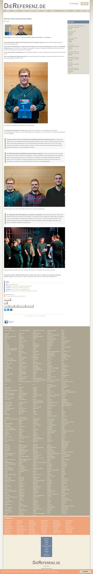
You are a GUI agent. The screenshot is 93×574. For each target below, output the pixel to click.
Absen (62, 330)
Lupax (48, 438)
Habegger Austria (8, 402)
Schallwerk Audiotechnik (9, 480)
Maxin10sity (49, 446)
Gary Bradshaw (7, 523)
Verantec (49, 501)
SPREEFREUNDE (65, 489)
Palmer (34, 464)
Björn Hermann (56, 520)
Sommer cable (36, 488)
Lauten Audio (7, 426)
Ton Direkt (49, 497)
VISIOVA (35, 504)
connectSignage (36, 368)
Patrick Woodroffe (8, 531)
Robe (62, 475)
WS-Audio (63, 510)
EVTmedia (6, 389)
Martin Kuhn (31, 528)
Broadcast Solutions (8, 358)
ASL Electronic (50, 340)
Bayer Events (7, 354)
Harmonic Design (65, 402)
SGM (5, 302)
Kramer (34, 422)
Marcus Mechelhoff (8, 528)
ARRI (62, 339)
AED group (35, 335)
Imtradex (35, 411)
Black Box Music (50, 356)
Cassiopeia (49, 362)
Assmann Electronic (65, 340)
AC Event (49, 332)
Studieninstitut (22, 492)
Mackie (63, 440)
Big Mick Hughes (45, 520)
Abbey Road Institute (51, 330)
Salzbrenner (21, 479)
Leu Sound (21, 431)
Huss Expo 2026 (72, 31)
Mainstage (35, 444)
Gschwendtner (64, 399)
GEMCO (21, 396)
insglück (63, 413)
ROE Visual (21, 477)
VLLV (5, 506)
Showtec (21, 485)
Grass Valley (7, 399)
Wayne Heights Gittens (34, 534)
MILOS (6, 452)
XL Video (21, 512)
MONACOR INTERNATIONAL (54, 453)
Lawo (34, 426)
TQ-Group (6, 498)
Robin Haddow (68, 531)
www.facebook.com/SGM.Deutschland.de (21, 286)
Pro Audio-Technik (8, 470)
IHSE (62, 410)
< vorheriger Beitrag (28, 316)
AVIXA (62, 348)
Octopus (6, 461)
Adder (20, 335)
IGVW (48, 410)
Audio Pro (63, 344)
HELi (20, 405)
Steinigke (63, 491)
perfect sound (7, 467)
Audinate (21, 344)
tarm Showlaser (64, 494)
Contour (63, 368)
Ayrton (62, 350)
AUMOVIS (6, 347)
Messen (21, 11)
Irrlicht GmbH (7, 414)
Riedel (34, 475)
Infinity (5, 413)
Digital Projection (22, 374)
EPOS (5, 384)
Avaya (48, 347)
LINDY (5, 435)
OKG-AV (49, 461)
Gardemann (64, 395)
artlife (5, 340)
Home (5, 10)
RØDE (62, 477)
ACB (62, 332)
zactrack (49, 512)
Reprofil (6, 475)
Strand (5, 492)
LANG (20, 425)
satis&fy (49, 479)
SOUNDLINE (22, 489)
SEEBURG (35, 482)
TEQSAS (63, 495)
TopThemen (70, 10)
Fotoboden (63, 393)
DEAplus (35, 372)
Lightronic (49, 434)
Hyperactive (35, 408)
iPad (46, 544)
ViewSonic (35, 503)
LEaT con (21, 429)
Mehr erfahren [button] (55, 571)
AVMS (20, 350)
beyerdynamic (64, 354)
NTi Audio (35, 459)
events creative (7, 387)
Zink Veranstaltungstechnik (39, 513)
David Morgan (32, 522)
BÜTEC (20, 360)
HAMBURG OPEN (23, 402)
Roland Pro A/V (36, 477)
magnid (20, 444)
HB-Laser (35, 404)
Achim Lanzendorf (8, 520)
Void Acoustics (50, 506)
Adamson (49, 333)
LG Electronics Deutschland (67, 431)
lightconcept (7, 434)
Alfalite (62, 336)
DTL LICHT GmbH (51, 377)
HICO (34, 405)
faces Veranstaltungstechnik (10, 390)
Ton (36, 11)
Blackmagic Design (65, 356)
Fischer (34, 392)
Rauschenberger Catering (10, 474)
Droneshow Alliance (23, 377)
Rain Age (63, 473)
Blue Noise (6, 357)
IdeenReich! (7, 410)
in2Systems (49, 411)
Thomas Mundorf (20, 534)
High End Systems (51, 405)
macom (6, 441)
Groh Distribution (22, 399)
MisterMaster (36, 452)
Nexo (5, 458)
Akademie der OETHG (38, 336)
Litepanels (21, 435)
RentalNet (63, 474)
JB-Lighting (6, 417)
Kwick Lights (36, 423)
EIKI (62, 378)
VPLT (20, 507)
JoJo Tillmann (44, 525)
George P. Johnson (51, 396)
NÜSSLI (49, 459)
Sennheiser (49, 482)
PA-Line (20, 464)
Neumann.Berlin (65, 456)
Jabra (62, 414)
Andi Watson (19, 520)
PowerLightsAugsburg (38, 468)
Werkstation (49, 509)
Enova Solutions (50, 381)
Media (50, 11)
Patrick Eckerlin (68, 529)
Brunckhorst (35, 358)
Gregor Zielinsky (32, 523)
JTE (34, 417)
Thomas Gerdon (8, 534)
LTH (5, 438)
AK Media (21, 336)
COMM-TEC (50, 366)
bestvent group (50, 354)
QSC (20, 473)
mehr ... (70, 35)
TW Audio (35, 500)
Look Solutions (36, 436)
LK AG (48, 435)
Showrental (6, 485)
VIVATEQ (49, 504)
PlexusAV (63, 467)
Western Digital (64, 509)
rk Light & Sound (51, 475)
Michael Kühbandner (70, 528)
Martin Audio (7, 446)
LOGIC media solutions (24, 436)
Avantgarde (35, 347)
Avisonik (49, 348)
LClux (20, 428)
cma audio (6, 366)
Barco (62, 353)
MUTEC (6, 456)
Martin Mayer (44, 528)
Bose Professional (23, 357)
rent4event (49, 474)
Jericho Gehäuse (22, 417)
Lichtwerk (6, 432)
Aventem (21, 348)
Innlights (49, 413)
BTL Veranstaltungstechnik (10, 360)
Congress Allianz (22, 368)
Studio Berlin (36, 492)
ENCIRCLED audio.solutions (25, 381)
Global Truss (21, 397)
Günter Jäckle (44, 523)
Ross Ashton (32, 532)
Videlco (20, 503)
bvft (34, 360)
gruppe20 (49, 399)
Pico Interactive (22, 467)
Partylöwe (49, 465)
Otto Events (64, 462)
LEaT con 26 (71, 45)
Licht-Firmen (22, 305)
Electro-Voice (64, 379)
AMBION (35, 338)
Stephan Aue (44, 532)
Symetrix (49, 492)
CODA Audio (36, 366)
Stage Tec (21, 491)
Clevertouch (64, 365)
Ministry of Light (22, 452)
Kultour (20, 423)
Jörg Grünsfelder (57, 525)
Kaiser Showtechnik (23, 419)
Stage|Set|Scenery (51, 491)
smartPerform (64, 486)
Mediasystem (7, 449)
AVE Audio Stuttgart (65, 347)
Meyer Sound (50, 450)
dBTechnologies (22, 372)
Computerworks (64, 366)
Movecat (21, 455)
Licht (29, 11)
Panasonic (21, 465)
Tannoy (34, 494)
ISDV (20, 414)
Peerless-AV (64, 465)
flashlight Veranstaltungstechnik (68, 392)
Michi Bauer (7, 529)
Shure (62, 485)
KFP (5, 420)
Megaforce (63, 449)
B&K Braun (21, 351)
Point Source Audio (8, 468)
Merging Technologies (23, 450)
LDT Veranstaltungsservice (10, 429)
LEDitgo (63, 429)
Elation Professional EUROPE (39, 379)
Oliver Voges (44, 529)
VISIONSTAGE (7, 504)
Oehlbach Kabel (22, 461)
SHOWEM (35, 483)
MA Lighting (35, 440)
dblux (5, 372)
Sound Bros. (64, 488)
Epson (20, 384)
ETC (34, 384)
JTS (48, 417)
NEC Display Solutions (24, 456)
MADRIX (49, 441)
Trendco (20, 498)
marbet (48, 444)
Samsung (35, 479)
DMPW (20, 375)
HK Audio (21, 407)
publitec (63, 471)
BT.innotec (49, 358)
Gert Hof (18, 523)
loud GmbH (63, 436)
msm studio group (37, 455)
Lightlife (20, 434)
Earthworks (63, 377)
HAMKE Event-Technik (38, 402)
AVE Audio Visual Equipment (10, 348)
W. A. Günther (7, 509)
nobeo (62, 458)
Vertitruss (6, 503)
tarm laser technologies (52, 494)
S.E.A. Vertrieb (7, 479)
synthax (63, 492)
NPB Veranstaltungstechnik (25, 459)
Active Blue (6, 333)
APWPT (20, 339)
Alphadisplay (21, 338)
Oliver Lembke (32, 529)
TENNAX (49, 495)
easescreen (7, 378)
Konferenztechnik (60, 11)
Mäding (34, 441)
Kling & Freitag (50, 420)
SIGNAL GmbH (7, 486)
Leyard (34, 431)
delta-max (49, 372)
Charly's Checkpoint (37, 363)
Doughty (49, 375)
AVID (34, 348)
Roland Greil (7, 532)
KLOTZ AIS (63, 420)
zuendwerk (63, 513)
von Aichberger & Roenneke (67, 506)
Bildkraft (35, 356)
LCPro (34, 428)
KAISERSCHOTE (37, 419)
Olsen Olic (55, 529)
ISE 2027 (70, 62)
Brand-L (49, 357)
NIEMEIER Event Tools (38, 458)
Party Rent (35, 465)
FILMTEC (21, 392)
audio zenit (6, 345)
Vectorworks (35, 501)
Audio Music (50, 344)
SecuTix (20, 482)
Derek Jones (44, 522)
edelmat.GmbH (22, 378)
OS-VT (48, 462)
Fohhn (48, 393)
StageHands (35, 491)
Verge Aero (63, 501)
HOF (62, 407)
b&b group (6, 351)
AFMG (62, 335)
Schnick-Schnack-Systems (39, 480)
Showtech (35, 485)
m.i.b (20, 440)
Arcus (34, 339)
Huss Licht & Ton (22, 408)
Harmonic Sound (8, 404)
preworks (49, 468)
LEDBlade (49, 429)
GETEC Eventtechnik (9, 397)
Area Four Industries (51, 339)
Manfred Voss (32, 526)
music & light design (65, 455)
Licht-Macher (29, 305)
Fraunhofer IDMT (22, 395)
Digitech (35, 374)
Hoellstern (49, 407)
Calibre (63, 360)
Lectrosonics (36, 429)
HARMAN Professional (52, 402)
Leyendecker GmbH (51, 431)
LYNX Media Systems (9, 440)
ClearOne (49, 365)
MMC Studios (22, 453)
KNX (5, 422)
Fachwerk (21, 390)
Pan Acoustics (64, 464)
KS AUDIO (49, 422)
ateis (34, 342)
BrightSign (63, 357)
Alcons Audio (50, 336)
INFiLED (63, 411)
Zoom (48, 513)
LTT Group (21, 438)
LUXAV (63, 438)
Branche (13, 11)
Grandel (63, 397)
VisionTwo (21, 504)
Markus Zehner (64, 444)
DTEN (34, 377)
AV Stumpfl (21, 347)
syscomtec (6, 494)
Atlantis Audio (64, 342)
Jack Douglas (7, 525)
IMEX (5, 411)
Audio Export (36, 344)
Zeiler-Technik (64, 512)
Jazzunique (63, 416)
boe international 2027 (73, 57)
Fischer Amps (50, 392)
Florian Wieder (56, 522)
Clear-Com (35, 365)
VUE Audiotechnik (51, 507)
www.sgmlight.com (13, 284)
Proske (34, 471)
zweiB (5, 515)
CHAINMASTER (22, 363)
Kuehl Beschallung (8, 423)
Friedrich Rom (68, 522)
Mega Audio (49, 449)
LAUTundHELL (22, 426)
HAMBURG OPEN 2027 (73, 51)
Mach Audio (49, 440)
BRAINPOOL (36, 357)
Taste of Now (7, 495)
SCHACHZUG (64, 479)
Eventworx (35, 387)
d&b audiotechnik (51, 371)
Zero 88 (6, 513)
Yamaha (35, 512)
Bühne (43, 11)
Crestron (49, 369)
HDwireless (49, 404)
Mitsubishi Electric (51, 452)
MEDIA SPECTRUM (51, 447)
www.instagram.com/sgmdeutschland (21, 289)
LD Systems (50, 428)
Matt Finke (55, 528)
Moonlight (63, 453)
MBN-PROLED (64, 446)
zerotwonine (21, 513)
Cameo (6, 362)
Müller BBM (49, 455)
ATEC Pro (21, 342)
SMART (49, 486)
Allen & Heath (7, 338)
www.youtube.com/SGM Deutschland (20, 287)
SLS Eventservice (37, 486)
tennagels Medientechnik (38, 495)
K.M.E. (62, 417)
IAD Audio (49, 408)
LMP (62, 435)
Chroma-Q (6, 365)
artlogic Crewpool (22, 340)
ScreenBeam (7, 482)
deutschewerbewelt (8, 374)
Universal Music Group (66, 500)
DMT (34, 375)
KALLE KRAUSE (51, 419)
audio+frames (22, 345)
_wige (34, 515)
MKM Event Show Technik (67, 452)
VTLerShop (35, 507)
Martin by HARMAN (23, 446)
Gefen (5, 396)
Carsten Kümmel (69, 520)
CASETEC (35, 362)
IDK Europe (21, 410)
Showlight (49, 483)
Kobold (20, 422)
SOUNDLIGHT (7, 489)
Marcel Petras (56, 526)
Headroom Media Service (67, 404)
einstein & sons (7, 379)
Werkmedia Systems (37, 509)
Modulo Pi (35, 453)
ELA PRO (21, 379)
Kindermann (35, 420)
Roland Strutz (20, 532)
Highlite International (65, 405)
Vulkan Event (64, 507)
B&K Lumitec (36, 351)
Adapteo (6, 335)
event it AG (63, 384)
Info (86, 11)
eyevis (62, 389)
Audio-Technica (36, 345)
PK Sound (49, 467)
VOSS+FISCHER (8, 507)
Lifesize (20, 432)
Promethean (21, 471)
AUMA (62, 345)
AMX (5, 339)
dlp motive (6, 375)
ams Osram (64, 338)
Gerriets (63, 396)
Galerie (78, 10)
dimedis (49, 374)
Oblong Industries (65, 459)
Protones (49, 471)
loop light (49, 436)
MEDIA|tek (21, 449)
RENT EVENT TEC (37, 474)
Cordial (20, 369)
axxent (48, 350)
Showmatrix (64, 483)
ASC (34, 340)
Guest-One (49, 401)
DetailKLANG (64, 372)
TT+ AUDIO (7, 500)
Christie (63, 363)
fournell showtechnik (8, 395)
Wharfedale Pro (7, 510)
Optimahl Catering (8, 462)
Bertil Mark (31, 520)
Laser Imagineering (51, 425)
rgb (19, 475)
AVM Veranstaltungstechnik (10, 350)
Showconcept (22, 483)
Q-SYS (6, 473)
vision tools (63, 503)
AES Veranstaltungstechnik (53, 335)
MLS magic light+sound (9, 453)
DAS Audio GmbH (65, 371)
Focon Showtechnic (23, 393)
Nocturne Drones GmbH (9, 459)
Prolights (63, 470)
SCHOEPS (49, 480)
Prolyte (6, 471)
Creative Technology (37, 369)
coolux (5, 369)
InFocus (34, 413)
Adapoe (63, 333)
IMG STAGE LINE (23, 411)
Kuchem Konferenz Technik (67, 422)
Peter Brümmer (32, 531)
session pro (63, 482)
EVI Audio (63, 387)
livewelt (34, 435)
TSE (48, 498)
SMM (5, 488)
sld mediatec (21, 486)
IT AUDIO (35, 414)
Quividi (34, 473)
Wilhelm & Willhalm (23, 510)
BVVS (48, 360)
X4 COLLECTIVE (8, 512)
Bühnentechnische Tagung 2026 (75, 25)
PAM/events (49, 464)
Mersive (34, 450)
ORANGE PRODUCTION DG (39, 462)
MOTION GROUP (8, 455)
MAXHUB (35, 446)
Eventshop (21, 387)
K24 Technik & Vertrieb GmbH (11, 419)
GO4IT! (48, 397)
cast (62, 362)
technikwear (21, 495)
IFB (34, 410)
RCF (20, 474)
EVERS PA (49, 387)
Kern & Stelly (64, 419)
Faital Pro (35, 390)
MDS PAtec (7, 447)
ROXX (48, 477)
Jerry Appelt (7, 299)
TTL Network (21, 500)
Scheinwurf (21, 480)
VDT (20, 501)
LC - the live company (9, 428)
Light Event (63, 432)
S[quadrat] (21, 494)
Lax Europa (49, 426)
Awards (12, 305)
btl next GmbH (64, 358)
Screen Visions (64, 480)
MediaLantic (64, 447)
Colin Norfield (20, 522)
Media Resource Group (38, 447)
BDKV (20, 354)
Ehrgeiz (49, 378)
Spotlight (49, 489)
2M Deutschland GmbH (9, 330)
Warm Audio (21, 509)
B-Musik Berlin (7, 353)
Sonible (48, 488)
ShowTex (49, 485)
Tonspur (63, 497)
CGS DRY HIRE (8, 363)
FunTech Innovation (37, 395)
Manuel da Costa (45, 526)
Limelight (63, 434)
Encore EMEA (36, 381)
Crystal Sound (22, 371)
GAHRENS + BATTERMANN (53, 395)
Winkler (34, 510)
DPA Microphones (65, 375)
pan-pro (6, 465)
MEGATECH (7, 450)
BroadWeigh (21, 358)
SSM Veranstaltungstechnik (10, 491)
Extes (48, 389)
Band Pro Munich (51, 353)
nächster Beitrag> (42, 316)
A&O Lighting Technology (24, 330)
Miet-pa (63, 450)
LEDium (6, 431)
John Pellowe (32, 525)
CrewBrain (6, 371)
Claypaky (21, 365)
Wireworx (49, 510)
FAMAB (49, 390)
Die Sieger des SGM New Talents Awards (15, 296)
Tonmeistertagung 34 (73, 68)
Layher (62, 426)
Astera (5, 342)
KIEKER (20, 420)
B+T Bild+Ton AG (65, 351)
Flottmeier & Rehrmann (9, 393)
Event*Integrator (65, 386)
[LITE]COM (21, 515)
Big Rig (20, 356)
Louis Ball (67, 525)
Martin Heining (20, 528)
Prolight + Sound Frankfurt (53, 470)
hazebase (21, 404)
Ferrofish (6, 392)
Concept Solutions (8, 368)
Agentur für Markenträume (10, 336)
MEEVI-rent (35, 449)
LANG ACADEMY (37, 425)
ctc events (35, 371)
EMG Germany (7, 381)
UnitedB (49, 500)
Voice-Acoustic (36, 506)
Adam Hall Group (37, 333)
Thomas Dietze (68, 532)
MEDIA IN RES (22, 447)
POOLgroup (21, 468)
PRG (62, 468)
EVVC (20, 389)
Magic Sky (6, 444)
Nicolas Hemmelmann (21, 529)
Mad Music (21, 441)
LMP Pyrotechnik (8, 436)
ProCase (35, 470)
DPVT (5, 377)
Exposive (35, 389)
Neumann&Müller (51, 456)
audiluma (6, 344)
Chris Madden (7, 522)
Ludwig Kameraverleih (38, 438)
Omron (62, 461)
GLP (34, 397)
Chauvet (49, 363)
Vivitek (62, 504)
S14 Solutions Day (72, 38)
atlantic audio (50, 342)
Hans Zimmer (68, 523)
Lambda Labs (7, 425)
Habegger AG (64, 401)
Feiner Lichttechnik (65, 390)
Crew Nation (64, 369)
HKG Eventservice (37, 407)
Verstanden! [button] (85, 571)
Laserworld (63, 425)
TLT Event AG (36, 497)
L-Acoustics (49, 423)
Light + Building (50, 432)
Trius (34, 498)
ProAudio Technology (23, 470)
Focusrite (35, 393)
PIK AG (34, 467)
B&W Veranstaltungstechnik (53, 351)
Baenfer (34, 353)
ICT (62, 408)
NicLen (20, 458)
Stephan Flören (56, 532)
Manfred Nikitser (8, 526)
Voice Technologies (23, 506)
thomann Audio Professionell (10, 497)
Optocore (21, 462)
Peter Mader (44, 531)
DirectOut (63, 374)
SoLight (20, 488)
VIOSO (48, 503)
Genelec (35, 396)
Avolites (34, 350)
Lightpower (35, 434)
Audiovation (49, 345)
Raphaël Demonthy (57, 531)
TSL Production (64, 498)
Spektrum (35, 489)
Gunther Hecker (56, 523)
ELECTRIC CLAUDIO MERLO (54, 379)
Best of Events (36, 354)
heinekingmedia (7, 405)
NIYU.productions (51, 458)
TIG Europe (21, 497)
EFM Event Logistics (37, 378)
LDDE (62, 428)
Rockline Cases (7, 477)
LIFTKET (35, 432)
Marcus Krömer (68, 526)
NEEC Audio (36, 456)
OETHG (34, 461)
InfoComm (21, 413)
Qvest (48, 473)
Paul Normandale (20, 531)
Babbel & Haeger (22, 353)
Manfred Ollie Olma (21, 526)
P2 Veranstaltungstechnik (10, 464)
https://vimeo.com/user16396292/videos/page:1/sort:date (23, 290)
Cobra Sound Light (23, 366)
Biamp (5, 356)
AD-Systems (21, 333)
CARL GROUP (22, 362)
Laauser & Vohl (64, 423)
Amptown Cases (50, 338)
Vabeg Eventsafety (8, 501)
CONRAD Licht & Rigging (52, 368)
